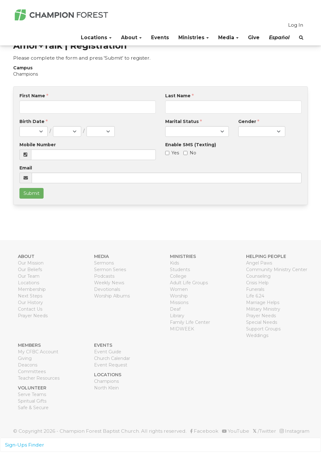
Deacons (27, 365)
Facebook (204, 431)
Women (179, 289)
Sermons (104, 263)
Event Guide (107, 352)
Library (177, 315)
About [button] (131, 37)
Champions (106, 381)
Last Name (178, 96)
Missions (179, 302)
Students (180, 269)
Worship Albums (112, 296)
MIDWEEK (182, 329)
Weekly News (109, 283)
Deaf (175, 309)
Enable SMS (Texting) (190, 144)
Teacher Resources (39, 378)
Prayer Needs (33, 315)
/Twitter (264, 431)
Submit (31, 193)
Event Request (110, 365)
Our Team (28, 276)
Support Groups (263, 329)
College (178, 276)
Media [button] (228, 37)
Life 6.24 (255, 296)
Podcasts (104, 276)
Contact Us (30, 309)
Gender (247, 121)
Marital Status (182, 121)
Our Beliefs (30, 269)
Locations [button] (96, 37)
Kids (174, 263)
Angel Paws (259, 263)
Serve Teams (32, 394)
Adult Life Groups (189, 283)
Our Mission (31, 263)
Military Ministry (263, 309)
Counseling (258, 276)
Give (254, 37)
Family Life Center (190, 322)
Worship (179, 296)
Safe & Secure (33, 407)
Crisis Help (257, 283)
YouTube (235, 431)
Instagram (294, 431)
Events (160, 37)
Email (25, 168)
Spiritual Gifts (32, 401)
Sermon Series (110, 269)
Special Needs (261, 322)
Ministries (193, 37)
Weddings (257, 335)
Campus (23, 68)
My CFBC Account (38, 352)
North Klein (106, 388)
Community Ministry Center (276, 269)
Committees (32, 371)
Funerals (255, 289)
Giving (25, 358)
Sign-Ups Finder (24, 445)
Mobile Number (37, 144)
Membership (32, 289)
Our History (30, 302)
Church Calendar (112, 358)
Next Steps (30, 296)
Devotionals (107, 289)
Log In (295, 25)
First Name (32, 96)
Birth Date (32, 121)
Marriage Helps (262, 302)
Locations (28, 283)
